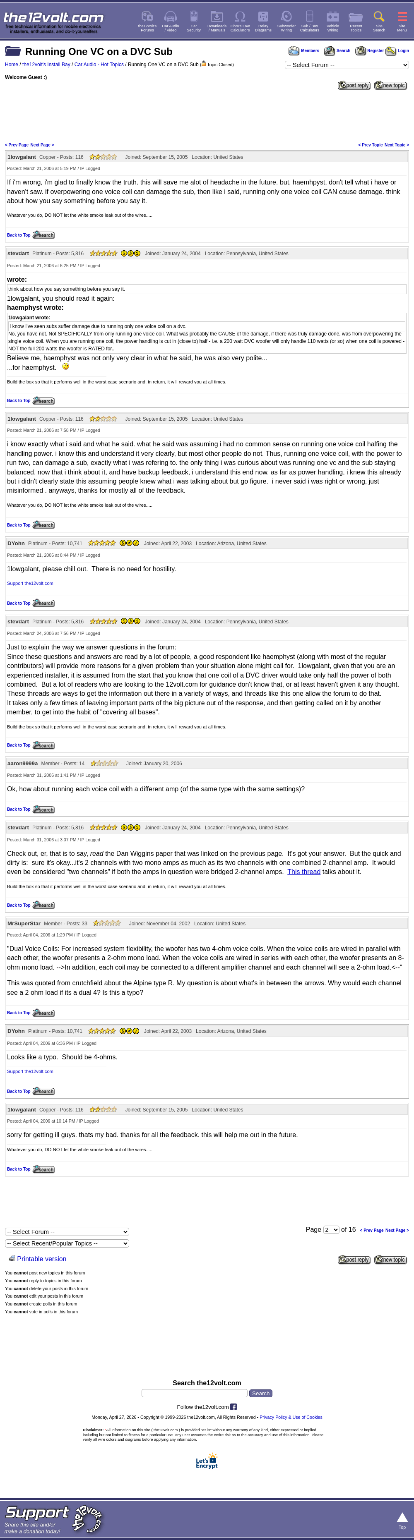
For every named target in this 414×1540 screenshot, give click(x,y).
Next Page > (42, 145)
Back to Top (18, 235)
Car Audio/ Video (170, 28)
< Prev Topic (371, 145)
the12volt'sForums (147, 28)
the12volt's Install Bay (46, 64)
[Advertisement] (207, 115)
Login (397, 50)
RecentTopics (356, 28)
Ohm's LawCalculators (240, 28)
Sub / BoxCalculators (310, 28)
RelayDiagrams (263, 28)
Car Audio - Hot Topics (99, 64)
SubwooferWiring (286, 28)
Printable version (41, 1258)
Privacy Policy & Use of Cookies (291, 1417)
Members (304, 50)
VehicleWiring (333, 28)
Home (11, 64)
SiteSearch (379, 28)
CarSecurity (194, 28)
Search (337, 50)
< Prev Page (17, 145)
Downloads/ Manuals (216, 28)
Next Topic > (397, 145)
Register (369, 50)
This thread (303, 871)
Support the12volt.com (30, 583)
